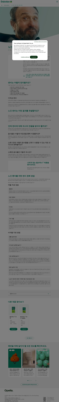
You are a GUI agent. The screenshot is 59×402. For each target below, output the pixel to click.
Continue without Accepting (40, 41)
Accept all (33, 57)
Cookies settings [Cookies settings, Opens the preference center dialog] (25, 57)
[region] (30, 50)
